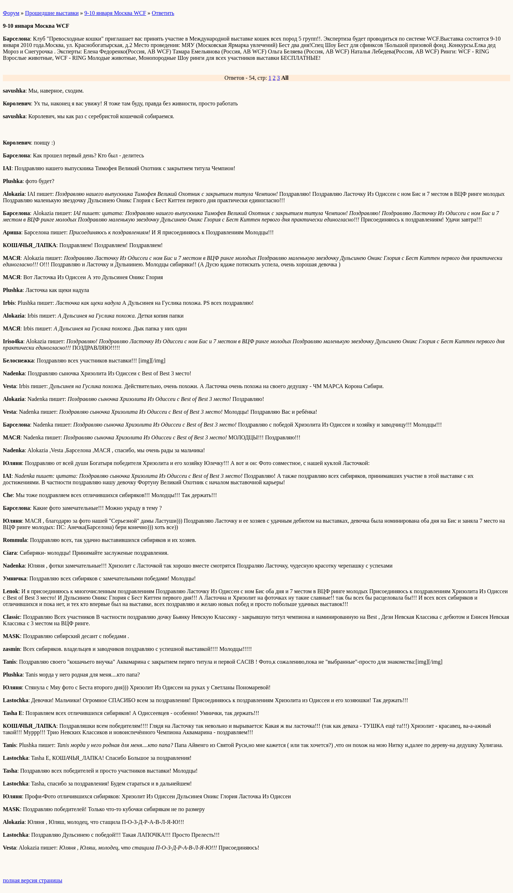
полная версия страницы (32, 880)
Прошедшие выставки (51, 13)
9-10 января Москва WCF (115, 13)
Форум (11, 13)
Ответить (163, 13)
